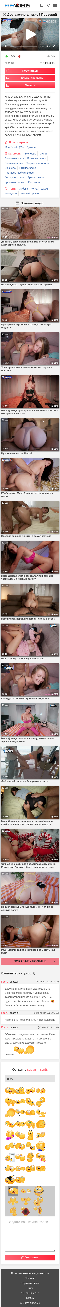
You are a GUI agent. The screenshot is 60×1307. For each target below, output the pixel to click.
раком (44, 188)
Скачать (30, 85)
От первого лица (14, 177)
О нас (30, 1288)
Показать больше (30, 961)
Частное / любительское (19, 172)
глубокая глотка (28, 188)
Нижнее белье (27, 168)
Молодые (30, 153)
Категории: (15, 153)
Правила (30, 1278)
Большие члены (36, 158)
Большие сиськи (14, 158)
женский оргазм (29, 193)
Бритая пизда (36, 177)
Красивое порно (14, 182)
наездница (11, 193)
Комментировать (32, 78)
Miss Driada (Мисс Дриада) (20, 147)
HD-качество (34, 182)
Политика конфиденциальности (30, 1273)
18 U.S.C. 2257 (30, 1293)
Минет (43, 153)
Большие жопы (14, 163)
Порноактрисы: (19, 142)
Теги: (12, 188)
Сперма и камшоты (37, 163)
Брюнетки (10, 168)
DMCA (30, 1298)
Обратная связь (30, 1283)
